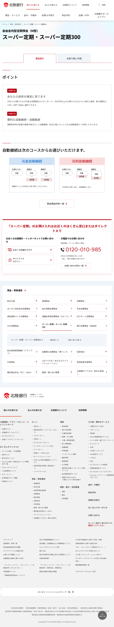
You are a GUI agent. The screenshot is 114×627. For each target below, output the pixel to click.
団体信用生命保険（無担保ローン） (45, 467)
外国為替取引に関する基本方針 (86, 543)
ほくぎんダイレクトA (9, 447)
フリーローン (38, 449)
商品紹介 (54, 340)
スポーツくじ (94, 430)
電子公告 (42, 551)
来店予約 (92, 492)
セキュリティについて (9, 467)
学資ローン (37, 439)
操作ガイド (6, 454)
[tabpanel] (57, 472)
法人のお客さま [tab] (35, 410)
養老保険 (65, 457)
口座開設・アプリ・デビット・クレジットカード (14, 423)
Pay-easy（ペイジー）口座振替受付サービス (102, 476)
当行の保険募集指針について (49, 539)
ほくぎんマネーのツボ (97, 507)
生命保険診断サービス (70, 474)
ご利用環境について (9, 471)
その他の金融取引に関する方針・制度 (88, 539)
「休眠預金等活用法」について (14, 575)
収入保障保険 (66, 444)
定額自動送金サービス (98, 468)
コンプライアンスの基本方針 (13, 551)
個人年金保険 (66, 430)
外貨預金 (37, 504)
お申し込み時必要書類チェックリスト (45, 461)
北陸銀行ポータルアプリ (10, 432)
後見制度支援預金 (40, 490)
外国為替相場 (44, 558)
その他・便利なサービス (98, 422)
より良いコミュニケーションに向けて (88, 554)
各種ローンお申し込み (41, 453)
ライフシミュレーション (42, 514)
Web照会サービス (96, 454)
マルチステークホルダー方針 (85, 571)
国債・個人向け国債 (41, 507)
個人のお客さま (33, 5)
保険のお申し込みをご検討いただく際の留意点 (71, 478)
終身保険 (65, 426)
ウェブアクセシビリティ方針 (49, 547)
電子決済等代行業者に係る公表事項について (55, 554)
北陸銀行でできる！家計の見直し (45, 518)
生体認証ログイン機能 (10, 478)
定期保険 (65, 447)
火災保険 (65, 464)
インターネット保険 (69, 454)
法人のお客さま (51, 5)
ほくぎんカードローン (41, 442)
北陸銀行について (69, 5)
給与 (91, 461)
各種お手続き (94, 500)
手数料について (7, 481)
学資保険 (65, 451)
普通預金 (37, 483)
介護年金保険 (66, 433)
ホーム (4, 24)
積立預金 (37, 497)
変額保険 (65, 461)
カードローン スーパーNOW (43, 446)
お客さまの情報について (11, 554)
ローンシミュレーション (42, 456)
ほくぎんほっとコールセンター (101, 471)
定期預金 (37, 494)
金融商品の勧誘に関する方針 (13, 558)
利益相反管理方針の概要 (11, 547)
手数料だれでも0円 (96, 426)
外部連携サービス (9, 571)
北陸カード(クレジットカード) (12, 439)
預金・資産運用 (15, 24)
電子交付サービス (8, 458)
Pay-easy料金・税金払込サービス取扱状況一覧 (15, 462)
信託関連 (65, 498)
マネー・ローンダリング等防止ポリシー (90, 547)
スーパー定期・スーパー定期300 (27, 339)
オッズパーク (94, 444)
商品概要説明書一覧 (82, 565)
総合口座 (37, 487)
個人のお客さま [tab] (11, 410)
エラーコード (6, 474)
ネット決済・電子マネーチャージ (102, 440)
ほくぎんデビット (8, 436)
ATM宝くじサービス (97, 451)
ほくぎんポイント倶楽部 (98, 464)
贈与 (63, 495)
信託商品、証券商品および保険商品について (55, 543)
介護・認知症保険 (68, 440)
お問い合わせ (94, 515)
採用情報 (85, 5)
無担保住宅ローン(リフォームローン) (45, 431)
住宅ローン (37, 426)
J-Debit (93, 457)
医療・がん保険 (67, 437)
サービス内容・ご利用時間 (11, 451)
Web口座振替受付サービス (99, 437)
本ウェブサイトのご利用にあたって (87, 551)
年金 (91, 447)
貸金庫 (92, 433)
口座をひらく (6, 429)
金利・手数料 (94, 484)
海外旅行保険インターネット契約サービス (73, 469)
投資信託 (37, 501)
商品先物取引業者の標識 (48, 571)
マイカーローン (39, 435)
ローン (34, 422)
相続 (63, 491)
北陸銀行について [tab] (59, 410)
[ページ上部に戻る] (102, 615)
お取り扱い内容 (74, 340)
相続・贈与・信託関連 (69, 487)
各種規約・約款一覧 (10, 543)
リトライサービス (40, 471)
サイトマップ (8, 539)
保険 (62, 422)
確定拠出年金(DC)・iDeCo (43, 511)
